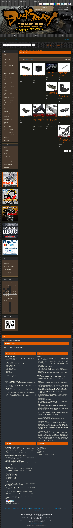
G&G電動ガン (6, 150)
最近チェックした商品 (20, 39)
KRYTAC (5, 153)
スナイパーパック (7, 159)
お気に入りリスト (8, 39)
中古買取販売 (6, 263)
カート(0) (59, 36)
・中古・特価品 (49, 45)
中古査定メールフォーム (9, 266)
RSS (35, 510)
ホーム (20, 50)
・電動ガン (48, 44)
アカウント (13, 36)
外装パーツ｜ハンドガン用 (28, 50)
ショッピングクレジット (9, 274)
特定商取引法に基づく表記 (35, 508)
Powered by (36, 525)
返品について (26, 508)
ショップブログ (55, 39)
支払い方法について (9, 508)
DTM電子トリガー (7, 156)
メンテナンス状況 (7, 272)
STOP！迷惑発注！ (8, 269)
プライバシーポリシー (46, 508)
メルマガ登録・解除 (64, 39)
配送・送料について (18, 508)
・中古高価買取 (57, 45)
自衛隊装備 (6, 147)
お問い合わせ (36, 36)
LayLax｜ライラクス (8, 161)
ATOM (38, 510)
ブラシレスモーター (8, 164)
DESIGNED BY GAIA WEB (36, 523)
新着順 (31, 59)
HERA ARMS (6, 167)
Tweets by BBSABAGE (7, 171)
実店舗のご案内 (7, 260)
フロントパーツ (38, 50)
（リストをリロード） (16, 336)
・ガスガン (54, 44)
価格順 (27, 59)
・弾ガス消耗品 (60, 44)
